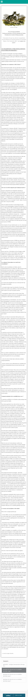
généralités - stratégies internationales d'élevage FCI (13, 665)
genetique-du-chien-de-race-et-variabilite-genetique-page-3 (12, 680)
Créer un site (18, 695)
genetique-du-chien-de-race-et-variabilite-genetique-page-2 (12, 675)
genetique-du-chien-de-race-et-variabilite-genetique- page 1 (12, 670)
